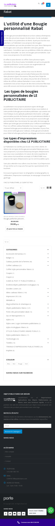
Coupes (9, 273)
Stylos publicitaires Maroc (16, 335)
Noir (14, 364)
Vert (26, 364)
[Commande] (13, 188)
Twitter (10, 513)
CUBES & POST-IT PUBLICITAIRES (19, 281)
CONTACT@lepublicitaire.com (17, 479)
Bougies (6, 216)
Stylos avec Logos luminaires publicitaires (22, 323)
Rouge (20, 364)
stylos (8, 319)
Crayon (9, 277)
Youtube (14, 513)
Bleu (8, 364)
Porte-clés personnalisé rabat (17, 312)
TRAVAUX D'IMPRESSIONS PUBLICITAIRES (23, 346)
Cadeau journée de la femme (22, 216)
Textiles (9, 343)
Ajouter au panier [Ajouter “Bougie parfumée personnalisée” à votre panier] (16, 229)
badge (8, 258)
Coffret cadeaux (12, 265)
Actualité (8, 456)
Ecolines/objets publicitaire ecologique (21, 285)
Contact (8, 461)
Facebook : (5, 513)
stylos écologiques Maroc (16, 327)
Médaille (9, 300)
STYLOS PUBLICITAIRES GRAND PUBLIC (22, 331)
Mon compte (9, 452)
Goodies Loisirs (12, 288)
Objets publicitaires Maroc (16, 308)
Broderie (11, 216)
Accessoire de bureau (14, 254)
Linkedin (23, 513)
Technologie (11, 339)
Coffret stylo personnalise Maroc (19, 269)
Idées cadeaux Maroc (14, 292)
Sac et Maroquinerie (14, 316)
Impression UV (11, 296)
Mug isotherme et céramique (17, 304)
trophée (9, 350)
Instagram (19, 513)
